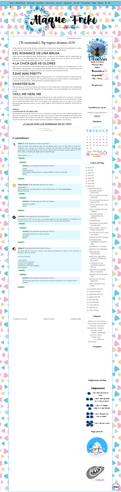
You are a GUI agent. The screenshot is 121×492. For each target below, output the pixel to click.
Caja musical (68, 3)
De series (59, 3)
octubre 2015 (93, 292)
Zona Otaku (92, 342)
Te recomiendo (85, 3)
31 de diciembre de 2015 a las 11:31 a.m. (41, 278)
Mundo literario (20, 3)
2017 (89, 181)
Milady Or (21, 248)
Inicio (11, 3)
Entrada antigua (76, 319)
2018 (89, 178)
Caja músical (92, 323)
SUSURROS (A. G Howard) (97, 246)
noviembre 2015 (94, 289)
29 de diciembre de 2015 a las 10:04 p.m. (38, 248)
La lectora (21, 216)
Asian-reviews (49, 3)
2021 (89, 170)
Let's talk (76, 3)
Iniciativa (101, 328)
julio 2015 (92, 299)
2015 (89, 186)
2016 (89, 183)
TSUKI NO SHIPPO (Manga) (98, 237)
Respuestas (23, 162)
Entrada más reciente (20, 319)
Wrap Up (101, 339)
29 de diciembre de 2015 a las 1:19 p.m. (41, 185)
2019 (89, 175)
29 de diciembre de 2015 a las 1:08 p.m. (37, 143)
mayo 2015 (93, 305)
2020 (90, 173)
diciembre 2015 (94, 188)
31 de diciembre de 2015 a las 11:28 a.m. (42, 201)
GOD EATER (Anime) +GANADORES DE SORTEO (96, 216)
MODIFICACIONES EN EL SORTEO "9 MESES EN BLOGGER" (97, 258)
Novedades (102, 332)
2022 (89, 168)
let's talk (93, 330)
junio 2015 (92, 302)
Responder (21, 158)
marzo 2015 (93, 310)
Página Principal (49, 319)
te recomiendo (47, 130)
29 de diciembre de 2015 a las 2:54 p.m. (37, 216)
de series (93, 326)
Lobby (94, 3)
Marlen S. (21, 143)
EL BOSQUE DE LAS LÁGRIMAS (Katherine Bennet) (97, 265)
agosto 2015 (93, 297)
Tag (99, 337)
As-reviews (101, 321)
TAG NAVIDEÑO (94, 221)
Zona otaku (31, 3)
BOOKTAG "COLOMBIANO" (98, 249)
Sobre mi (100, 3)
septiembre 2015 (95, 294)
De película (40, 3)
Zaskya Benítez (23, 185)
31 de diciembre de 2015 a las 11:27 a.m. (42, 166)
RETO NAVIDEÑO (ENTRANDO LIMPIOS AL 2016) (98, 242)
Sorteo (94, 337)
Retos (100, 335)
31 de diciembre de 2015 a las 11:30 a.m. (42, 231)
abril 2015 (92, 307)
